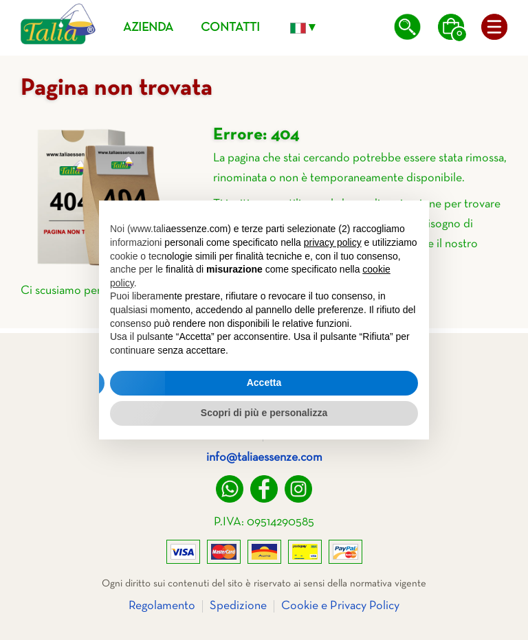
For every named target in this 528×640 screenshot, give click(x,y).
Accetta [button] (264, 382)
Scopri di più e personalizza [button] (264, 412)
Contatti (230, 28)
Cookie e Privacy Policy (340, 606)
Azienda (148, 28)
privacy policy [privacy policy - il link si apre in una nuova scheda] (333, 242)
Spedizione (238, 606)
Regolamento (162, 606)
